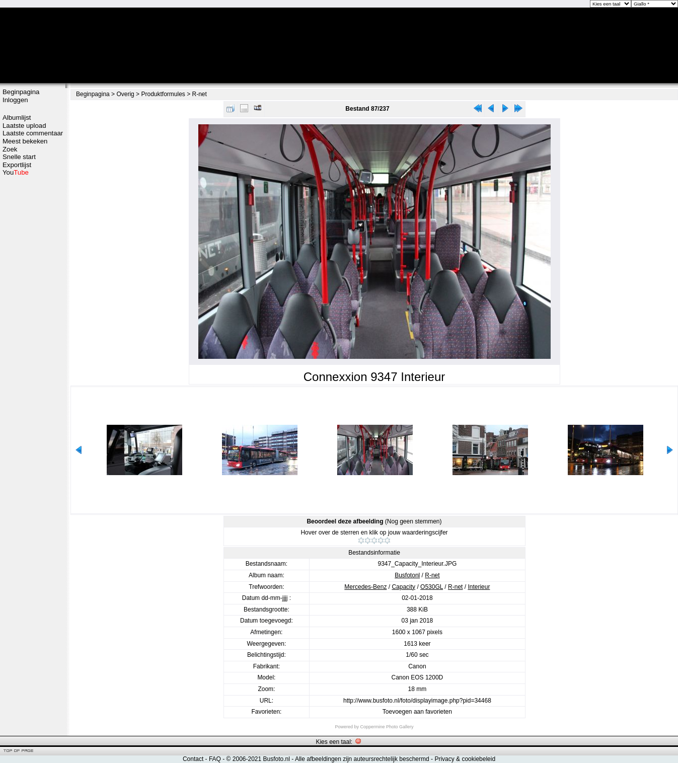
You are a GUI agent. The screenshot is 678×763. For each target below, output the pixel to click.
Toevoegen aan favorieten (417, 711)
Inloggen (15, 100)
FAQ (215, 758)
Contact (193, 758)
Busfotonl (407, 575)
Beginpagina (21, 92)
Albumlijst (17, 117)
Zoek (10, 149)
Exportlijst (17, 165)
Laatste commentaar (33, 133)
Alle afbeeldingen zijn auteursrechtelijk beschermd (362, 758)
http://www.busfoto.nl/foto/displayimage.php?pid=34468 (417, 700)
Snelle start (19, 157)
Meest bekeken (25, 141)
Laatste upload (24, 125)
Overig (125, 94)
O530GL (431, 586)
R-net (199, 94)
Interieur (479, 586)
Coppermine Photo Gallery (386, 726)
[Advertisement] (33, 336)
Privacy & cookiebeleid (464, 758)
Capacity (403, 586)
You (16, 172)
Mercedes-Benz (365, 586)
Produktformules (163, 94)
